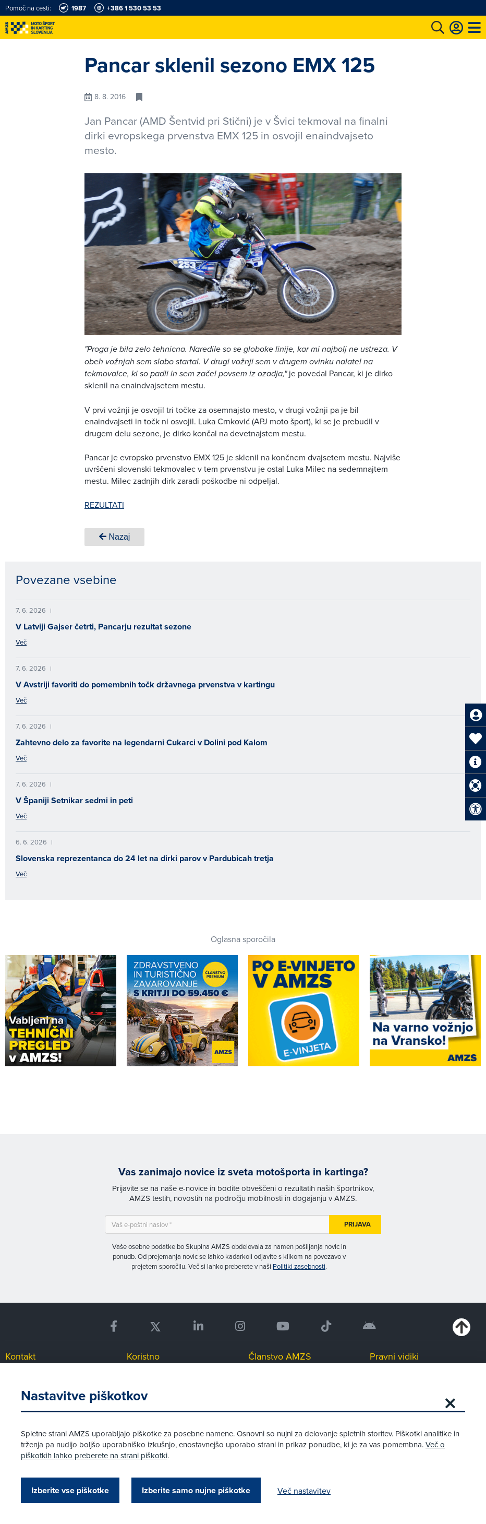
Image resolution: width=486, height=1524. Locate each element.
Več (21, 642)
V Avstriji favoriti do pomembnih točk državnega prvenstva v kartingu (145, 684)
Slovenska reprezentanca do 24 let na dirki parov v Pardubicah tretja (145, 858)
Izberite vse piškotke (70, 1490)
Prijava (357, 1224)
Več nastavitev (304, 1490)
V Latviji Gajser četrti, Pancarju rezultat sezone (103, 627)
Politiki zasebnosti (299, 1266)
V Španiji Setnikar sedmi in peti (74, 800)
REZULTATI (104, 504)
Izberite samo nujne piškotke (196, 1490)
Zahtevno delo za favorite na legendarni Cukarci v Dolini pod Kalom (142, 742)
